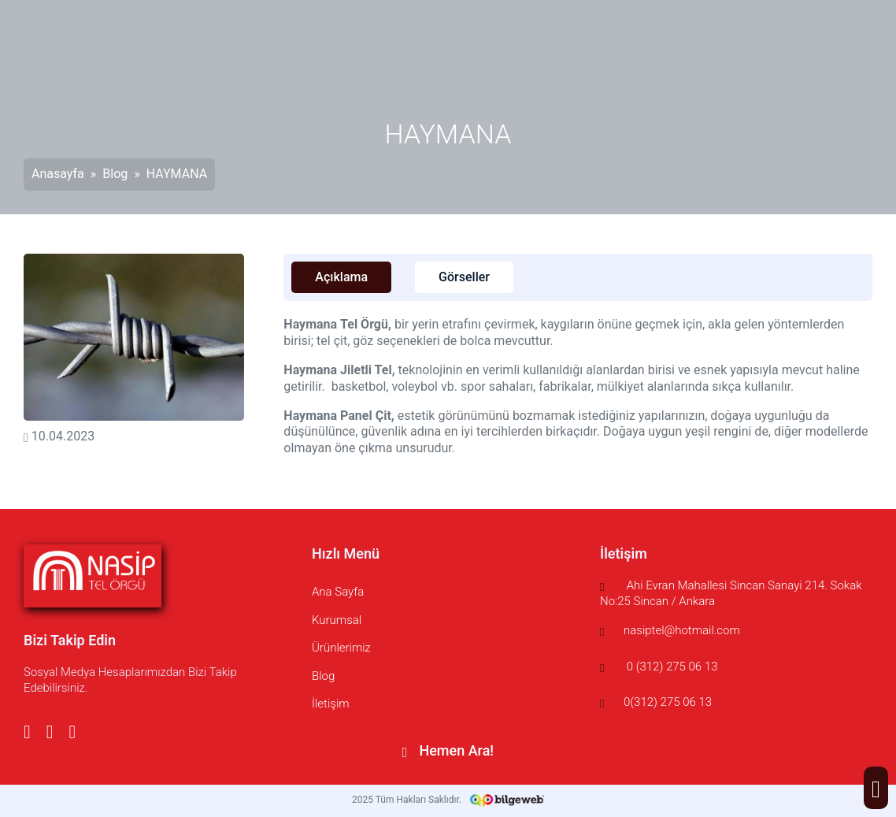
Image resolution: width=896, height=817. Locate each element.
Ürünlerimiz (341, 648)
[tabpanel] (577, 387)
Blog (115, 173)
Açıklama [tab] (341, 276)
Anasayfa (57, 173)
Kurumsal (336, 620)
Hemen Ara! (448, 750)
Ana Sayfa (338, 592)
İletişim (331, 703)
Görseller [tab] (464, 276)
